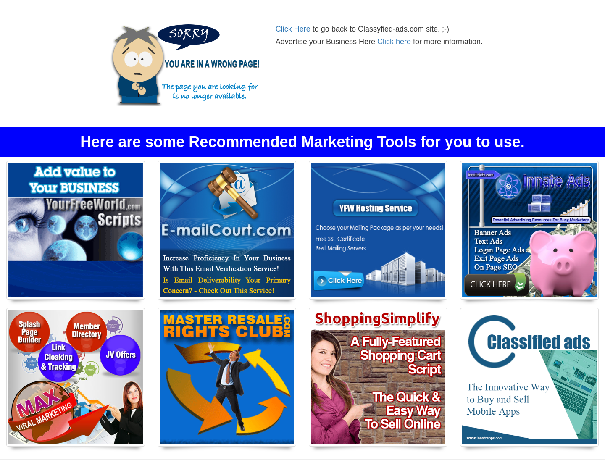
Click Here (293, 29)
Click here (394, 41)
